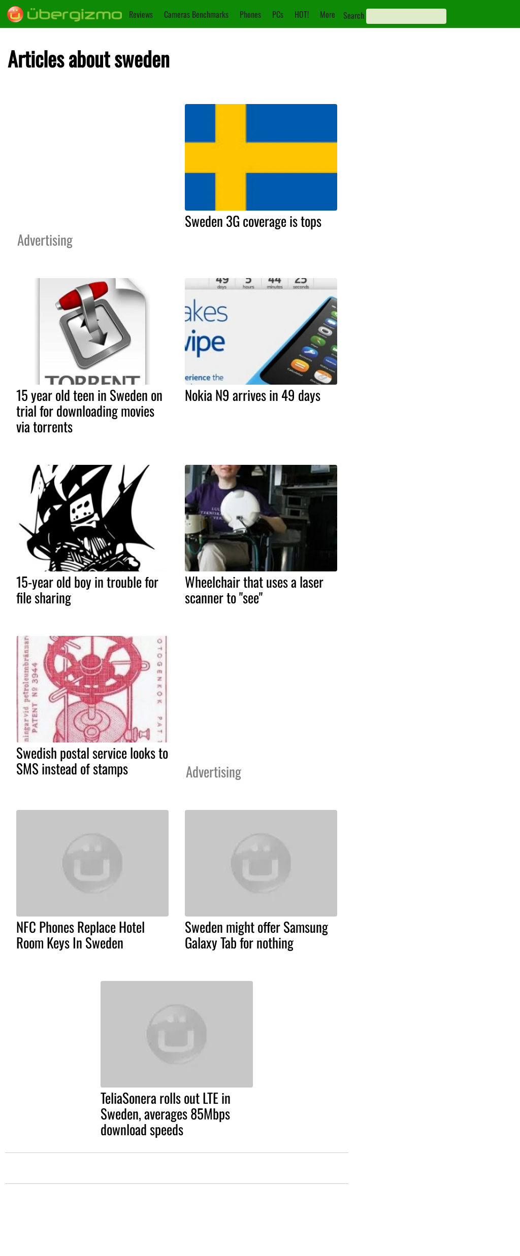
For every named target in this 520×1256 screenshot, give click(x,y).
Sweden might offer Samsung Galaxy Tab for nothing (256, 934)
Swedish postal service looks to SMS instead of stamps (92, 760)
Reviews (141, 14)
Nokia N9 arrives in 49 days (252, 395)
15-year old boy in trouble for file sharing (87, 589)
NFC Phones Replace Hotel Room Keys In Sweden (80, 934)
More (327, 14)
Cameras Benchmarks (196, 14)
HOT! (302, 14)
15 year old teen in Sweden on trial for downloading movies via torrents (89, 410)
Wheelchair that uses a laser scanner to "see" (254, 589)
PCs (277, 14)
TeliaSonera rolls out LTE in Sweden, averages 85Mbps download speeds (166, 1113)
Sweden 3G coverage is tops (253, 221)
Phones (250, 14)
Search (353, 15)
